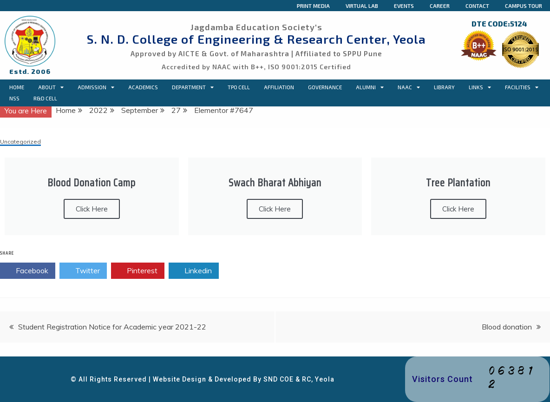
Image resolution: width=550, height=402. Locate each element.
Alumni (370, 87)
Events (404, 5)
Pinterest (137, 271)
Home (16, 87)
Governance (325, 87)
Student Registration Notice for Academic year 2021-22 (112, 326)
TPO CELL (239, 87)
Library (444, 87)
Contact (477, 5)
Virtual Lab (362, 5)
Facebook (27, 271)
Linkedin (194, 271)
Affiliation (279, 87)
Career (440, 5)
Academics (143, 87)
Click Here (92, 208)
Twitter (83, 271)
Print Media (313, 5)
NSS (14, 98)
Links (480, 87)
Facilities (521, 87)
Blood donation (507, 326)
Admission (96, 87)
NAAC (409, 87)
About (51, 87)
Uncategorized (20, 142)
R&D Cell (45, 98)
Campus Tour (523, 5)
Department (193, 87)
